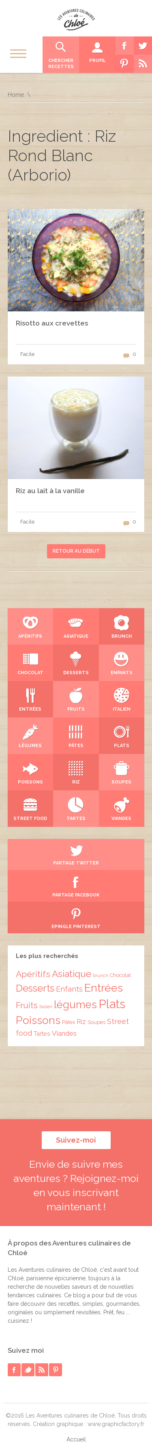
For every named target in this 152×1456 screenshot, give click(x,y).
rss (41, 1369)
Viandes (64, 1033)
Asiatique (71, 974)
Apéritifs (33, 974)
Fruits (27, 1005)
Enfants (69, 989)
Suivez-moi (76, 1140)
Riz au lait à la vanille (50, 491)
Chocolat (120, 975)
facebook (14, 1369)
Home (16, 95)
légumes (75, 1004)
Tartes (42, 1033)
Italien (45, 1006)
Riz (81, 1022)
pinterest (55, 1369)
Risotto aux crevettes (52, 323)
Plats (111, 1004)
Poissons (38, 1020)
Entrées (103, 987)
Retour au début (76, 551)
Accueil (76, 1439)
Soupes (96, 1022)
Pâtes (68, 1022)
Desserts (35, 988)
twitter (27, 1369)
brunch (100, 975)
